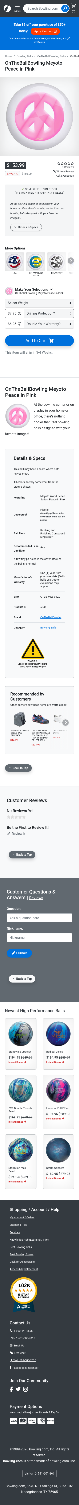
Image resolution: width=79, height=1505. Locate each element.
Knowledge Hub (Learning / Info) (29, 1239)
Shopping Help (18, 1224)
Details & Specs (26, 227)
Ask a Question (65, 175)
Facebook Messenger (24, 1367)
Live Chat (17, 1352)
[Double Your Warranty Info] (19, 324)
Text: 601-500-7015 (23, 1360)
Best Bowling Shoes (21, 1254)
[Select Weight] (39, 303)
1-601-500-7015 (25, 1338)
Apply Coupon (45, 31)
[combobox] (43, 8)
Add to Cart (39, 340)
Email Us (17, 1345)
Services (15, 1232)
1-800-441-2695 (21, 1330)
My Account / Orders (22, 1217)
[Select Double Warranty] (49, 324)
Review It (16, 834)
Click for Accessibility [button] (22, 1261)
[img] (50, 1420)
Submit (19, 953)
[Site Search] (65, 8)
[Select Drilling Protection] (49, 313)
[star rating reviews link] (61, 163)
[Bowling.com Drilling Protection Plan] (19, 313)
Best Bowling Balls (21, 1247)
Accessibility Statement (24, 1269)
